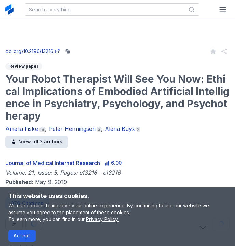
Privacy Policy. (102, 219)
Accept (22, 235)
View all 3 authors (37, 142)
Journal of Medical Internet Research (52, 163)
